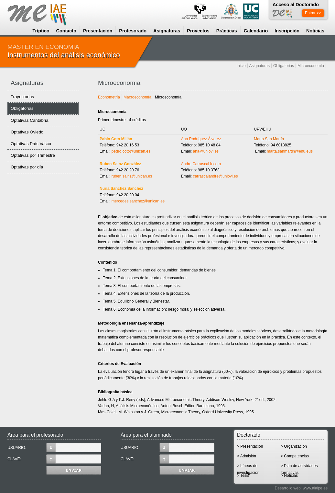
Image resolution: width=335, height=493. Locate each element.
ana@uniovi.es (206, 151)
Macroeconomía (137, 97)
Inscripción (287, 30)
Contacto (66, 30)
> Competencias (295, 456)
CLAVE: (54, 459)
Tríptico (41, 30)
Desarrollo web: (288, 488)
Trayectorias (22, 96)
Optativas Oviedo (27, 132)
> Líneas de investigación (248, 468)
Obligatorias (283, 65)
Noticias (315, 30)
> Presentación (250, 446)
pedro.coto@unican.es (131, 151)
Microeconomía (310, 65)
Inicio (241, 65)
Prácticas (226, 30)
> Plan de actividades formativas (299, 468)
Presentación (97, 30)
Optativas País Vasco (31, 143)
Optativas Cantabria (30, 120)
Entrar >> (313, 13)
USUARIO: (54, 447)
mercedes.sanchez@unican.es (138, 201)
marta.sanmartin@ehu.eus (290, 151)
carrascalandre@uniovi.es (216, 176)
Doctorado (248, 435)
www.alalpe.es (315, 488)
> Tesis (243, 475)
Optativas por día (27, 167)
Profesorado (132, 30)
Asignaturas (166, 30)
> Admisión (246, 456)
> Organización (294, 446)
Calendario (256, 30)
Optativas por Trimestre (33, 155)
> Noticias (289, 475)
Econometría (109, 97)
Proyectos (198, 30)
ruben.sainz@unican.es (132, 176)
